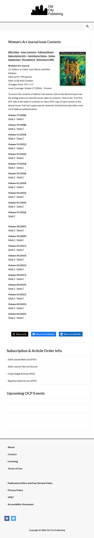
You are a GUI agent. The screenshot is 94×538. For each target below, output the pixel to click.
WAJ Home (13, 52)
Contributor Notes (37, 56)
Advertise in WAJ (45, 59)
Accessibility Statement (21, 504)
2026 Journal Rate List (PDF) (22, 359)
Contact (12, 454)
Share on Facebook (45, 334)
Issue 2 (20, 118)
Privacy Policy (15, 490)
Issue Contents (28, 52)
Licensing (13, 461)
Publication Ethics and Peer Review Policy (30, 483)
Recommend (28, 59)
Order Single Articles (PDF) (21, 373)
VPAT (11, 497)
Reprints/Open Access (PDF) (22, 380)
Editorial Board (45, 52)
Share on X (21, 334)
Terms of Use (15, 468)
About (11, 447)
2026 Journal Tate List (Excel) (22, 366)
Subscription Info (17, 56)
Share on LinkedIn (72, 334)
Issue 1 (11, 118)
